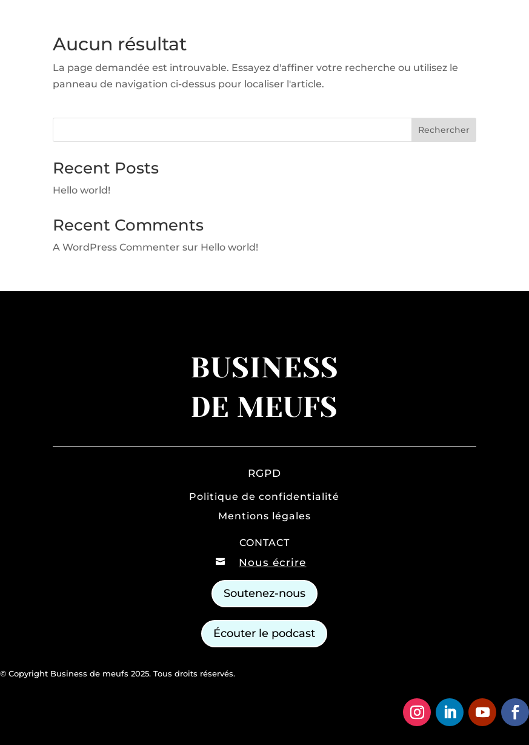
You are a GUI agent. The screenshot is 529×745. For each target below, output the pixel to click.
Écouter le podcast (264, 633)
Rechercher (444, 129)
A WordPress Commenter (116, 247)
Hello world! (81, 190)
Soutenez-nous (264, 593)
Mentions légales (264, 516)
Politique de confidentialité (264, 496)
